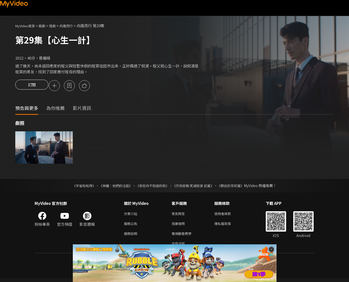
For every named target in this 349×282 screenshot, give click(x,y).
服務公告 (131, 225)
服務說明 (131, 236)
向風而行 (72, 25)
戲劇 (46, 25)
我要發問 (179, 225)
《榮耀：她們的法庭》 (113, 186)
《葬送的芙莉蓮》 (235, 186)
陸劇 (57, 25)
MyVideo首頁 (26, 25)
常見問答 (179, 214)
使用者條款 (226, 214)
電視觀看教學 (183, 236)
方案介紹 (131, 214)
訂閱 (31, 86)
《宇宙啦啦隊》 (79, 186)
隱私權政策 (226, 225)
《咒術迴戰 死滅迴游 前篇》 (196, 186)
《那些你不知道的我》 (152, 186)
